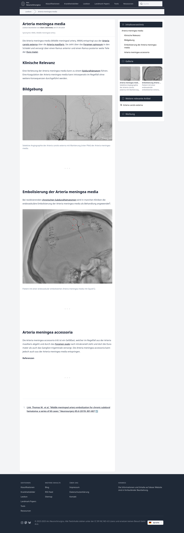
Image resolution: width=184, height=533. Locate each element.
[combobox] (150, 3)
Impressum (74, 487)
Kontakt (72, 496)
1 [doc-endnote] (109, 203)
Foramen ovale (62, 344)
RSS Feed (49, 492)
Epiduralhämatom (91, 70)
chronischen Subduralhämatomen (59, 199)
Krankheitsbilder (71, 4)
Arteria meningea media (47, 11)
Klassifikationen (52, 4)
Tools (116, 4)
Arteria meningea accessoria (136, 52)
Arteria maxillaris (55, 44)
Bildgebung (129, 40)
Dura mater (32, 52)
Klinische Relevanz (132, 35)
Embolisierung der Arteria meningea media (140, 46)
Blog (47, 487)
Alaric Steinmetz (46, 27)
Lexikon (86, 4)
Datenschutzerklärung (79, 492)
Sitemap (48, 496)
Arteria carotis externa (133, 105)
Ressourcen (128, 4)
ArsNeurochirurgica (33, 3)
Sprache (155, 522)
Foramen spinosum (93, 44)
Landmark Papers (102, 4)
